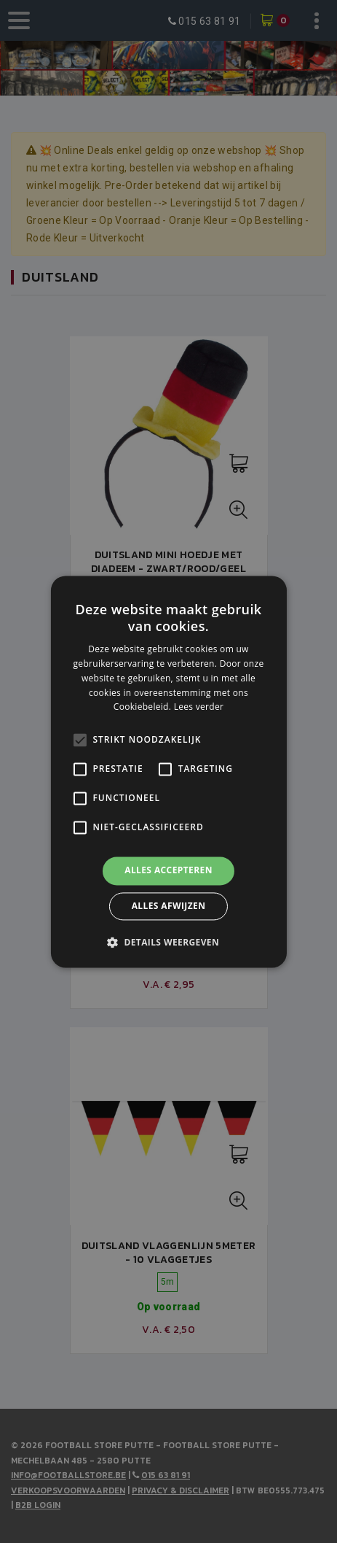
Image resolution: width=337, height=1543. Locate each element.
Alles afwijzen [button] (169, 906)
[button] (168, 942)
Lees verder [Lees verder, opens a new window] (199, 707)
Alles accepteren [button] (168, 871)
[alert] (168, 771)
